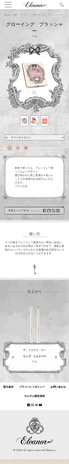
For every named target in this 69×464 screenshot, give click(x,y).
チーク (23, 14)
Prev (11, 357)
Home (8, 14)
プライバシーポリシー (32, 386)
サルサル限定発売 (34, 396)
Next (58, 357)
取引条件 (8, 386)
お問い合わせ (58, 386)
